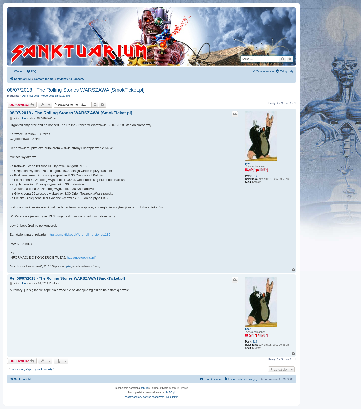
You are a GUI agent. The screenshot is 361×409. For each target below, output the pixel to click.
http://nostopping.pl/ (81, 257)
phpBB (144, 388)
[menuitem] (31, 71)
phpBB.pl (170, 392)
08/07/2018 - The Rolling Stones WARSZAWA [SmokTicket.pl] (75, 90)
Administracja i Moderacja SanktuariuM (46, 95)
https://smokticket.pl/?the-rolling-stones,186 (79, 234)
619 (255, 176)
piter (248, 163)
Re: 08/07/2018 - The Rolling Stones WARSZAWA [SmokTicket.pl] (67, 278)
